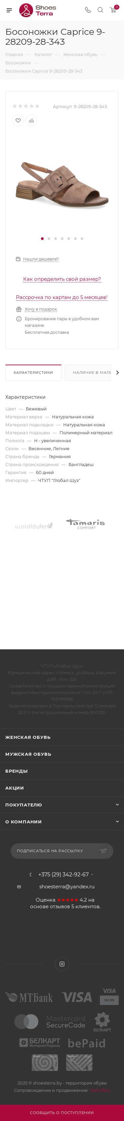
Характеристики (33, 372)
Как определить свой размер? (62, 279)
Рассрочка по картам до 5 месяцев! (61, 297)
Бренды (16, 771)
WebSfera (99, 1090)
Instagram (62, 964)
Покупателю (23, 804)
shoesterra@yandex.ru (67, 886)
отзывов (60, 907)
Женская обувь (27, 737)
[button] (42, 238)
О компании (23, 821)
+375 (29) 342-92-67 (63, 874)
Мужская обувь (28, 754)
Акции (14, 788)
